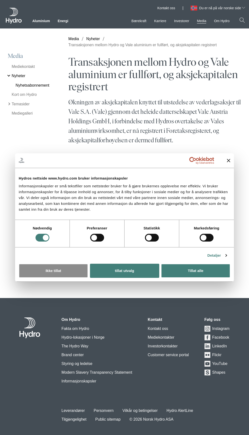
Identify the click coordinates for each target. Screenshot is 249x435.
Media (15, 56)
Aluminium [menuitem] (41, 21)
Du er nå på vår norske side (222, 8)
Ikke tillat (53, 271)
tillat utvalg (124, 271)
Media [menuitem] (201, 21)
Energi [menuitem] (63, 21)
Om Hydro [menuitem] (222, 21)
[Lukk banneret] (228, 160)
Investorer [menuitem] (181, 21)
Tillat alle (196, 271)
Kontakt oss (166, 8)
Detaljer (214, 255)
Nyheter (93, 39)
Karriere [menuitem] (160, 21)
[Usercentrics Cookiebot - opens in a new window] (196, 160)
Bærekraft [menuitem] (139, 21)
